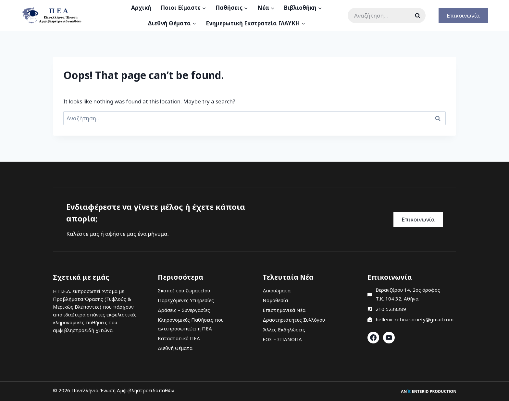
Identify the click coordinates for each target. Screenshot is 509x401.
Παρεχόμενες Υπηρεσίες (186, 300)
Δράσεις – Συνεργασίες (184, 310)
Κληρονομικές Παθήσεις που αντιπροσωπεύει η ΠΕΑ (191, 324)
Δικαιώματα (277, 290)
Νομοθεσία (275, 300)
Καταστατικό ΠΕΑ (179, 338)
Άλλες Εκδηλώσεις (284, 329)
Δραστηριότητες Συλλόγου (294, 319)
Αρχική (141, 7)
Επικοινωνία (463, 15)
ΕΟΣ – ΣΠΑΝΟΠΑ (282, 339)
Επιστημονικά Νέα (284, 310)
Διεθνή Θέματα (175, 348)
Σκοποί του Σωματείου (184, 290)
